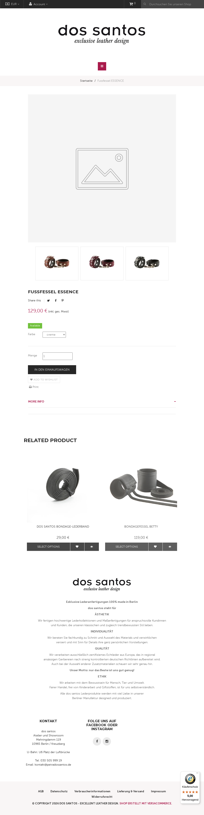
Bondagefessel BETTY (141, 526)
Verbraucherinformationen (92, 791)
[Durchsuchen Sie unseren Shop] (172, 4)
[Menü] (197, 773)
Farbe (31, 334)
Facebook (56, 300)
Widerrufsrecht (102, 796)
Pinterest (63, 300)
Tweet (48, 300)
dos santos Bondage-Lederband (63, 526)
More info (36, 401)
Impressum (158, 791)
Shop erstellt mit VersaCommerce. (146, 803)
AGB (41, 791)
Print (34, 387)
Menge (32, 355)
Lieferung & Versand (130, 791)
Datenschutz (59, 791)
